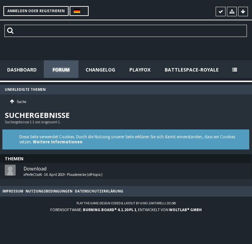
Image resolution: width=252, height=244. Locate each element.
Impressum (12, 191)
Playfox (139, 69)
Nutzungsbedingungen (48, 191)
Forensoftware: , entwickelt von (126, 209)
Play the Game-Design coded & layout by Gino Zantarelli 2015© (126, 203)
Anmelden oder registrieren (36, 10)
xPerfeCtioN (32, 174)
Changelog (100, 69)
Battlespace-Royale (192, 69)
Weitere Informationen (58, 142)
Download (35, 168)
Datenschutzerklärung (99, 191)
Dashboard (22, 69)
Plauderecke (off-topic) (85, 174)
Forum (61, 69)
